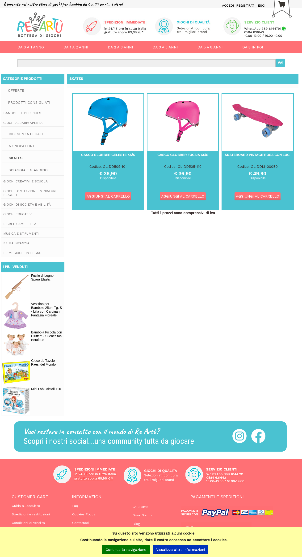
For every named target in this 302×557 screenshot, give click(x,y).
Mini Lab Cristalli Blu (46, 389)
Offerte (16, 90)
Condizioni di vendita (28, 523)
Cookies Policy (83, 514)
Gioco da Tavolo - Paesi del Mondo (44, 362)
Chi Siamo (140, 507)
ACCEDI (228, 5)
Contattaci (80, 523)
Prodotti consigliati (29, 102)
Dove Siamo (142, 515)
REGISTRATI (246, 5)
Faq (75, 506)
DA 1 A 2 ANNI (75, 47)
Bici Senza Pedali (26, 134)
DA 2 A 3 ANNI (120, 47)
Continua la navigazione (126, 550)
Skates (15, 158)
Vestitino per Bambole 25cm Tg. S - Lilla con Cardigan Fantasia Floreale (46, 309)
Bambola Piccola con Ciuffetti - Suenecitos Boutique (46, 336)
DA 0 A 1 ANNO (30, 47)
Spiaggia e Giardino (28, 170)
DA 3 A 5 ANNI (165, 47)
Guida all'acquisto (26, 506)
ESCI (261, 5)
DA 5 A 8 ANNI (210, 47)
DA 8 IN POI (252, 47)
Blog (136, 524)
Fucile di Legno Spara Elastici (42, 277)
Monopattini (21, 146)
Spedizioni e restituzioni (31, 514)
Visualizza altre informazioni (180, 550)
